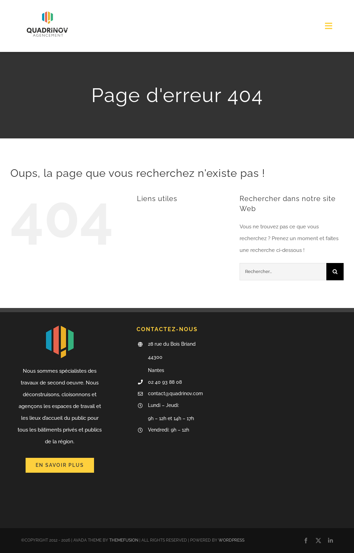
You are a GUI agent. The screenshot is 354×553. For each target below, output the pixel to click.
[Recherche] (335, 271)
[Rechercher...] (283, 271)
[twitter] (318, 540)
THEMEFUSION (123, 540)
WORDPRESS (231, 540)
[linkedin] (330, 540)
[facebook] (306, 540)
